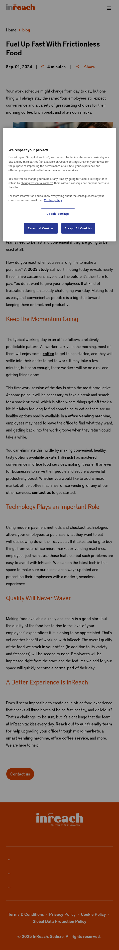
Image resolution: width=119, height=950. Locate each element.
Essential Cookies (41, 228)
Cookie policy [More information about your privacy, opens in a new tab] (53, 200)
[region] (59, 184)
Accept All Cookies (78, 228)
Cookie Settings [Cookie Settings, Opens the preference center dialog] (58, 213)
